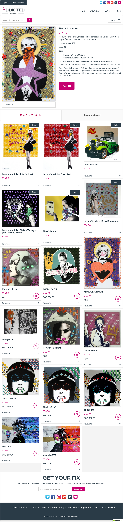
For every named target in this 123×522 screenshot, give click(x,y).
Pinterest (112, 2)
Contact (119, 2)
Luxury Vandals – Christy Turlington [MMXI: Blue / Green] (19, 232)
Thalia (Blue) (90, 410)
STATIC (63, 33)
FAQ (102, 508)
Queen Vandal (91, 351)
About (15, 508)
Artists (108, 11)
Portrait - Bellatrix (52, 348)
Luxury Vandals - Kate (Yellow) (17, 174)
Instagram (108, 2)
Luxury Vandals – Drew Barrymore (101, 222)
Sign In (5, 3)
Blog (119, 11)
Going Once (7, 340)
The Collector (49, 232)
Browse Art (95, 11)
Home (82, 11)
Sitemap (111, 508)
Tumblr (115, 2)
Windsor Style (50, 289)
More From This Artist (31, 115)
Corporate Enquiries (89, 508)
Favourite (28, 104)
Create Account (18, 3)
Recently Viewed (92, 115)
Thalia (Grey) (49, 408)
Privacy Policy (58, 508)
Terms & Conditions (40, 508)
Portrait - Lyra (9, 290)
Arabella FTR (49, 456)
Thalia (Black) (9, 399)
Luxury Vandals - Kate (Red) (57, 175)
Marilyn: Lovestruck (93, 292)
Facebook (104, 2)
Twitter (101, 2)
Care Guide (72, 508)
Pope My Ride (91, 165)
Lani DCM (7, 447)
